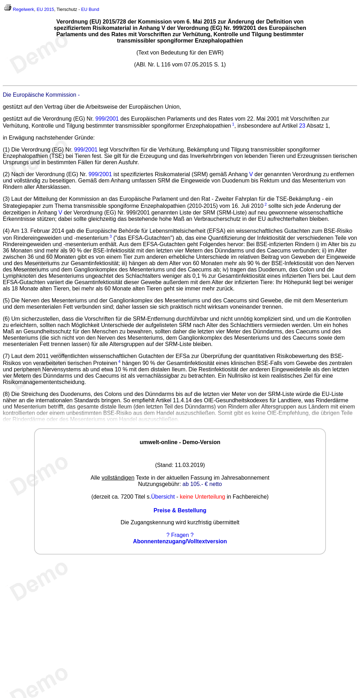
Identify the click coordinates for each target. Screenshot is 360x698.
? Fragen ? (179, 535)
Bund (94, 9)
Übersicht (163, 497)
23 (302, 126)
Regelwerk (23, 9)
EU (84, 9)
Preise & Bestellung (180, 510)
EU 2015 (45, 9)
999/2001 (107, 119)
